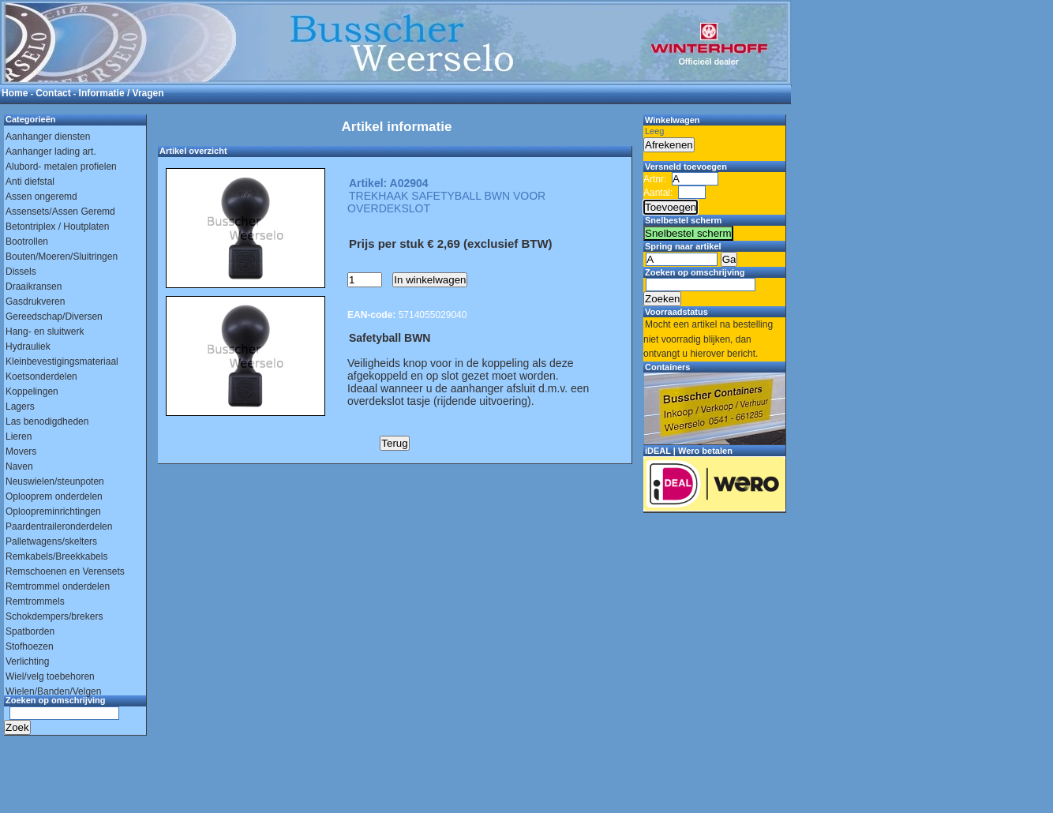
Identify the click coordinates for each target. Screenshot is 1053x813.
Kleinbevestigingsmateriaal (62, 361)
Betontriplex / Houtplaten (57, 226)
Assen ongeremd (41, 196)
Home (15, 93)
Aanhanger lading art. (51, 151)
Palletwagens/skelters (51, 541)
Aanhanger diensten (48, 136)
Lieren (19, 436)
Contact (53, 93)
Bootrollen (27, 241)
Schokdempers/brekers (54, 616)
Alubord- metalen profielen (61, 166)
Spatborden (30, 631)
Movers (21, 451)
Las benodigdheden (47, 421)
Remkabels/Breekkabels (56, 556)
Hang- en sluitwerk (45, 331)
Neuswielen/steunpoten (55, 481)
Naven (19, 466)
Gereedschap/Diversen (54, 316)
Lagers (20, 406)
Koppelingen (32, 391)
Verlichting (27, 661)
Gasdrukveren (35, 301)
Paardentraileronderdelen (59, 526)
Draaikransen (34, 286)
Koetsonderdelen (41, 376)
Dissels (21, 271)
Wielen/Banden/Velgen (53, 691)
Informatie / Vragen (121, 93)
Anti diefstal (30, 181)
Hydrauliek (28, 346)
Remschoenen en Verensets (65, 571)
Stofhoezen (30, 646)
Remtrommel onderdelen (58, 586)
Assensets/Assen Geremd (60, 211)
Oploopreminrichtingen (53, 511)
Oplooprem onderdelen (54, 496)
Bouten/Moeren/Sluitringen (62, 256)
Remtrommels (35, 601)
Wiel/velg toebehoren (50, 676)
